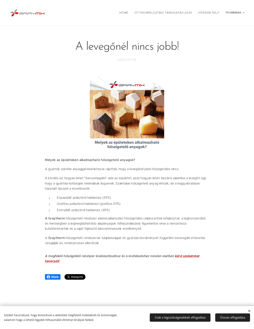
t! (59, 261)
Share (53, 276)
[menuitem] (132, 13)
